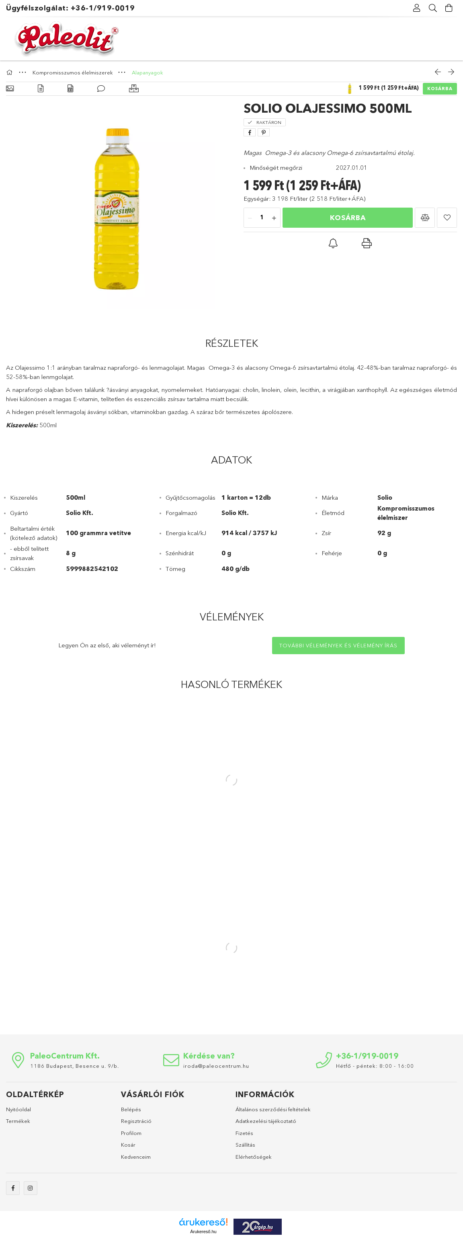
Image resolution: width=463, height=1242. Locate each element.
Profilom (131, 1133)
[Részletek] (40, 89)
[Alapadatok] (10, 89)
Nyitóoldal (18, 1109)
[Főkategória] (10, 72)
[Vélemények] (101, 89)
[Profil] (417, 8)
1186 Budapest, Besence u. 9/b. (74, 1066)
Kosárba (440, 88)
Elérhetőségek (254, 1156)
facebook (13, 1188)
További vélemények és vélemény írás (338, 645)
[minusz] (250, 218)
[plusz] (274, 218)
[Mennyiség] (262, 218)
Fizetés (244, 1133)
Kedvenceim (136, 1156)
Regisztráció (136, 1121)
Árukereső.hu (203, 1231)
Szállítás (245, 1144)
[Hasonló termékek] (134, 89)
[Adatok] (70, 89)
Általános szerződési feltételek (273, 1109)
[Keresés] (433, 8)
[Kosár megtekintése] (449, 8)
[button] (425, 218)
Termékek (18, 1121)
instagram (30, 1188)
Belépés (131, 1109)
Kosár (128, 1144)
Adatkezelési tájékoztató (266, 1121)
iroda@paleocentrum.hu (216, 1066)
